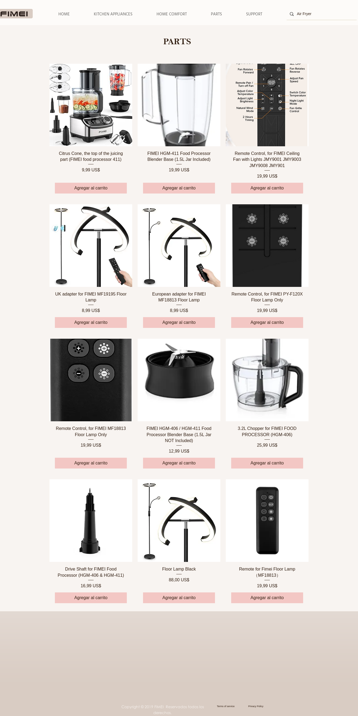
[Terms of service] (231, 706)
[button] (113, 14)
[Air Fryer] (321, 14)
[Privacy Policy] (259, 706)
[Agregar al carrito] (91, 188)
